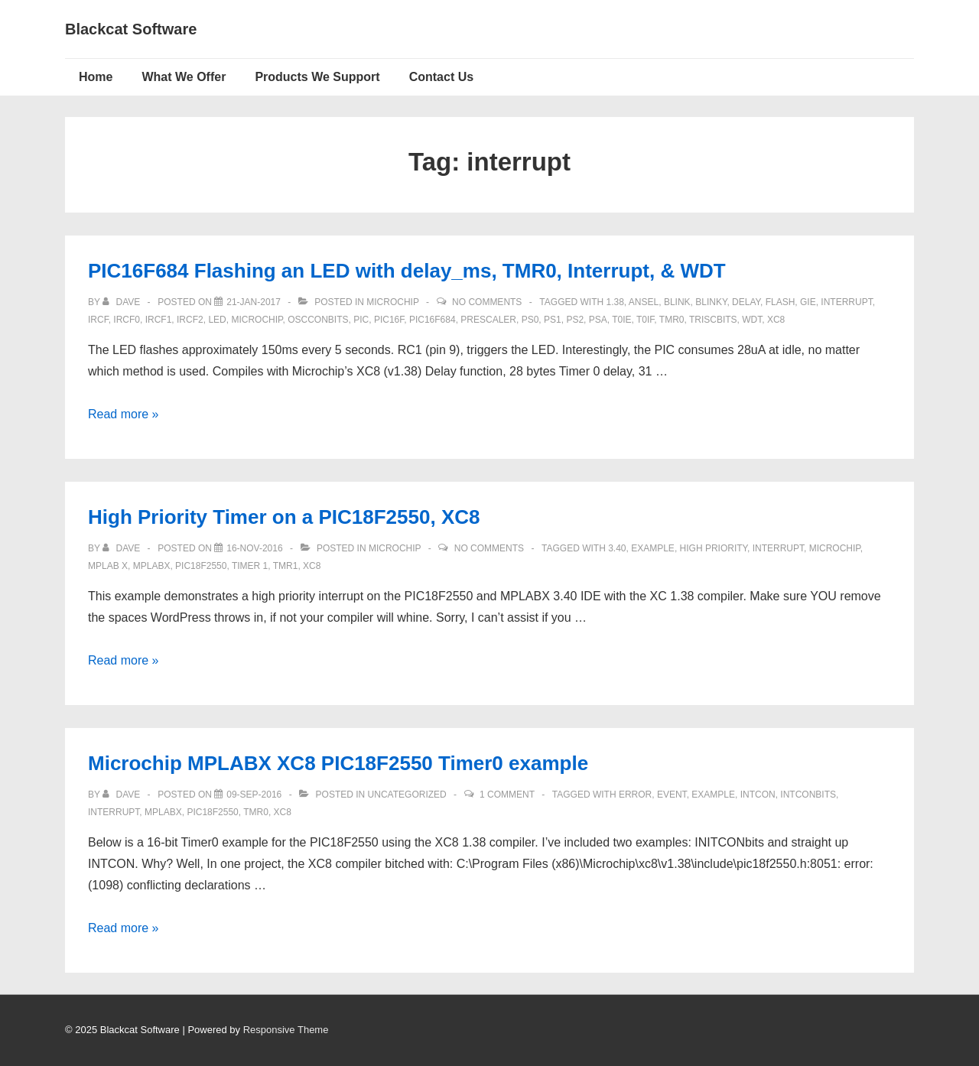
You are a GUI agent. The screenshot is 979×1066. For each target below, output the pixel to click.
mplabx (152, 566)
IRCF (98, 319)
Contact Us (441, 76)
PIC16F (389, 319)
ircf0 (126, 319)
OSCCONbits (318, 319)
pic (361, 319)
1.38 (614, 302)
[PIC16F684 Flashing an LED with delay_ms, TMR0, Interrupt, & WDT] (253, 302)
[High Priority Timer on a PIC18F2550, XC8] (254, 548)
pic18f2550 (200, 566)
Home (95, 76)
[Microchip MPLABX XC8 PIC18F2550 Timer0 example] (253, 794)
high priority (713, 548)
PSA (598, 319)
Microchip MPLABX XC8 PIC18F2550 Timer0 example (338, 763)
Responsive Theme (286, 1029)
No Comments (487, 302)
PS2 (575, 319)
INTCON (758, 794)
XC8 (776, 319)
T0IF (645, 319)
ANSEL (644, 302)
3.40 (617, 548)
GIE (808, 302)
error (635, 794)
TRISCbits (713, 319)
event (672, 794)
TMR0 (672, 319)
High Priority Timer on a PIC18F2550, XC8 (284, 516)
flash (780, 302)
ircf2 (190, 319)
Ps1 (552, 319)
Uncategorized (407, 794)
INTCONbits (808, 794)
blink (677, 302)
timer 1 (250, 566)
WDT (752, 319)
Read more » (123, 414)
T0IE (621, 319)
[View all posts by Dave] (122, 302)
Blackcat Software (131, 29)
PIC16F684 (432, 319)
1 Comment (507, 794)
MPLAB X (108, 566)
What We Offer (183, 76)
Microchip (392, 302)
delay (746, 302)
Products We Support (317, 76)
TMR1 (285, 566)
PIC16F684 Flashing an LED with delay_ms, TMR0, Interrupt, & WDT (407, 270)
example (653, 548)
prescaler (488, 319)
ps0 (530, 319)
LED (217, 319)
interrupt (846, 302)
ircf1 (158, 319)
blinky (711, 302)
